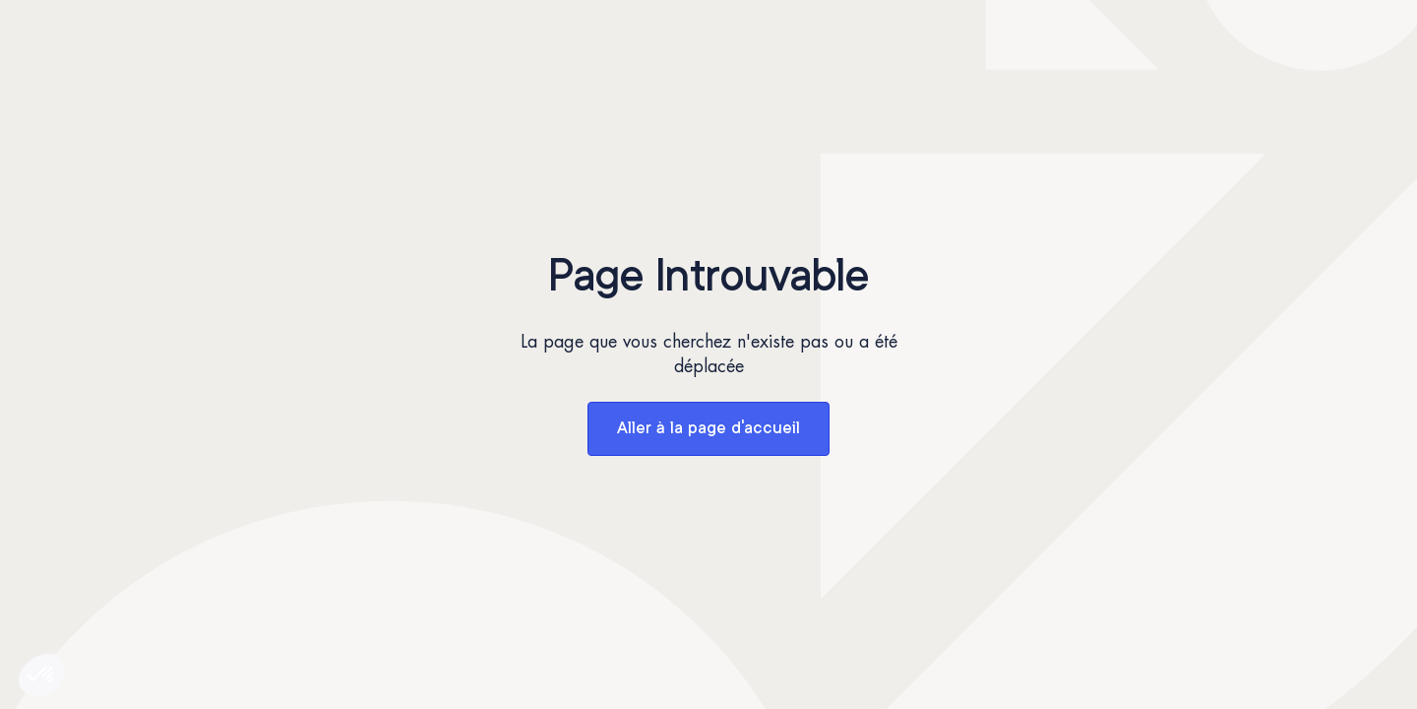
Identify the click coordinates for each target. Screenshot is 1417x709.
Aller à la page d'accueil (708, 428)
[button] (41, 675)
